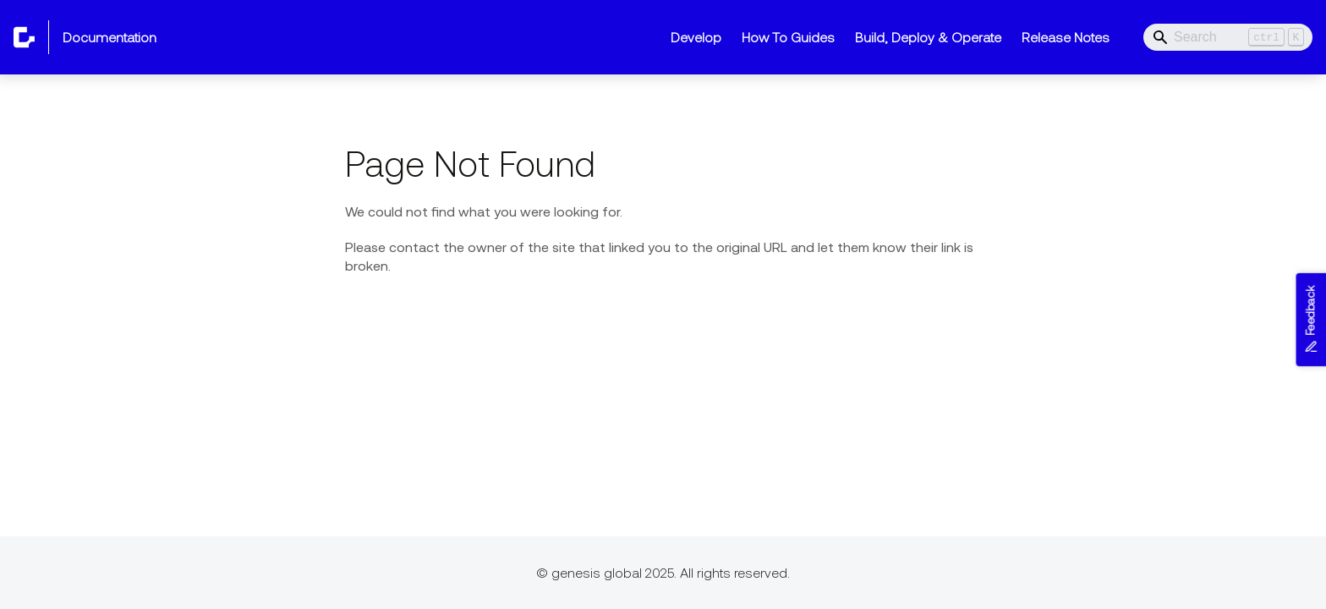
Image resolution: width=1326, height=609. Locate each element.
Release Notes (1066, 37)
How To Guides (788, 37)
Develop (696, 37)
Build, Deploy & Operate (928, 37)
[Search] (1227, 37)
